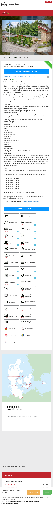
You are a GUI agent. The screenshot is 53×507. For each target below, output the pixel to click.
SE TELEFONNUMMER (26, 71)
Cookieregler (15, 501)
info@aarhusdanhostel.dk (11, 76)
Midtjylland (7, 57)
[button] (4, 36)
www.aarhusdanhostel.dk (27, 76)
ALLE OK (47, 492)
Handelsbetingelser (33, 501)
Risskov (14, 57)
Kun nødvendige (33, 492)
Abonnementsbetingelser (10, 503)
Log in (48, 1)
